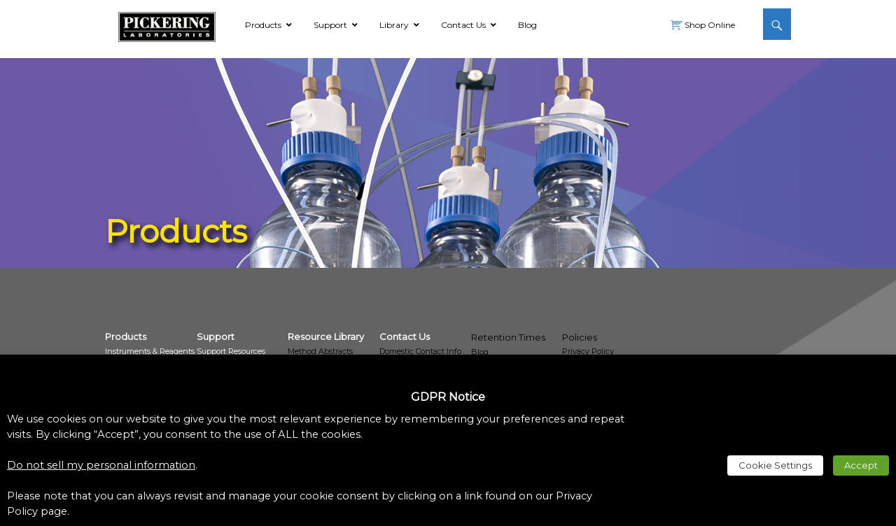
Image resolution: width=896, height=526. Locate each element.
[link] (167, 24)
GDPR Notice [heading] (448, 397)
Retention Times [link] (508, 337)
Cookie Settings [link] (775, 465)
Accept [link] (861, 465)
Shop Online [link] (708, 25)
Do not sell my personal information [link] (101, 465)
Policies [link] (579, 337)
